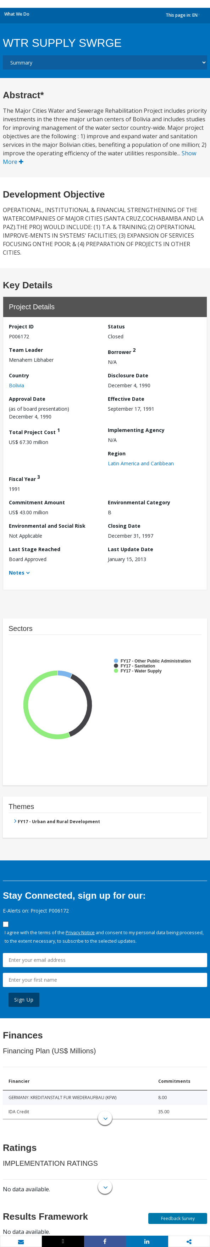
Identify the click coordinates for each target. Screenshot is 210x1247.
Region (117, 453)
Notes (16, 572)
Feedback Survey (178, 1218)
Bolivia (16, 385)
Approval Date (27, 398)
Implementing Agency (136, 430)
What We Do (16, 14)
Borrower (122, 351)
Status (116, 326)
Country (19, 375)
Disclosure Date (128, 375)
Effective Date (126, 398)
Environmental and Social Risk (47, 525)
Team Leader (26, 350)
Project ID (21, 326)
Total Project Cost (34, 431)
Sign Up (24, 999)
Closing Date (124, 525)
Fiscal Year (24, 477)
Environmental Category (139, 502)
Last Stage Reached (34, 549)
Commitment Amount (37, 502)
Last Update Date (130, 549)
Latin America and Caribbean (141, 463)
